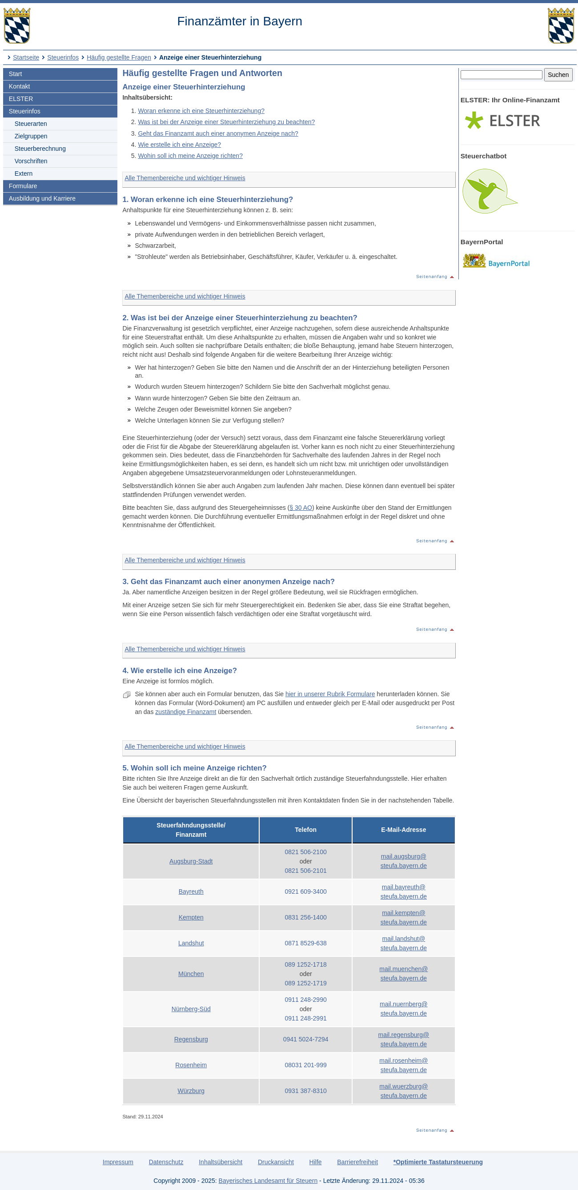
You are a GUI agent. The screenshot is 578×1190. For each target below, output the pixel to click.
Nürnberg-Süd (191, 1009)
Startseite (26, 57)
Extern (23, 173)
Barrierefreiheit (357, 1162)
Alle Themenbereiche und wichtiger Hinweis (184, 178)
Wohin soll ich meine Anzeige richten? (190, 155)
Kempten (191, 917)
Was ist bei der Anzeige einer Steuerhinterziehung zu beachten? (226, 121)
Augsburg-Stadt (191, 861)
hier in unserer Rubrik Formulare (330, 694)
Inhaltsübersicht (220, 1162)
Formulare (23, 186)
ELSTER (21, 98)
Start (15, 73)
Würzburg (191, 1090)
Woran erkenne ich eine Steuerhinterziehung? (201, 110)
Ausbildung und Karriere (42, 198)
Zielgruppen (31, 136)
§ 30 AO (300, 507)
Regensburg (191, 1039)
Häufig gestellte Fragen (119, 57)
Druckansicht (276, 1162)
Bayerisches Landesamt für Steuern (268, 1180)
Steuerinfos (63, 57)
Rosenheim (191, 1065)
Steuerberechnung (40, 148)
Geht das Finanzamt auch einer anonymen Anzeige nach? (218, 133)
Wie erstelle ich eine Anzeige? (179, 144)
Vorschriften (31, 161)
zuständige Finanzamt (185, 711)
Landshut (191, 943)
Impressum (118, 1162)
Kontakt (19, 86)
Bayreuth (191, 891)
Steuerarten (31, 123)
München (191, 973)
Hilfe (315, 1162)
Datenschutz (166, 1162)
